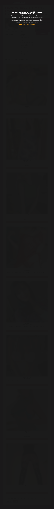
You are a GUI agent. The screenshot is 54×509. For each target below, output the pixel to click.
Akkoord (22, 24)
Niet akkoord (31, 24)
